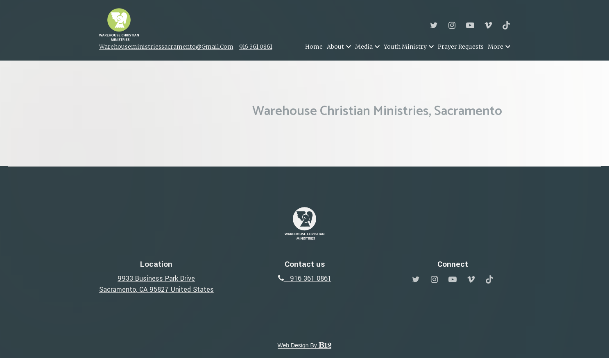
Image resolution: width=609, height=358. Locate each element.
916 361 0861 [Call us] (255, 46)
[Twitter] (434, 25)
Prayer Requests (461, 46)
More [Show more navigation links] (499, 46)
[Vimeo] (488, 25)
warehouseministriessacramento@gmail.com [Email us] (166, 46)
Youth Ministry (405, 46)
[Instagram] (452, 25)
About (335, 46)
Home (314, 46)
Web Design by (305, 345)
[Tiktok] (506, 25)
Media (364, 46)
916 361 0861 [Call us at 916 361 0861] (304, 278)
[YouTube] (470, 25)
